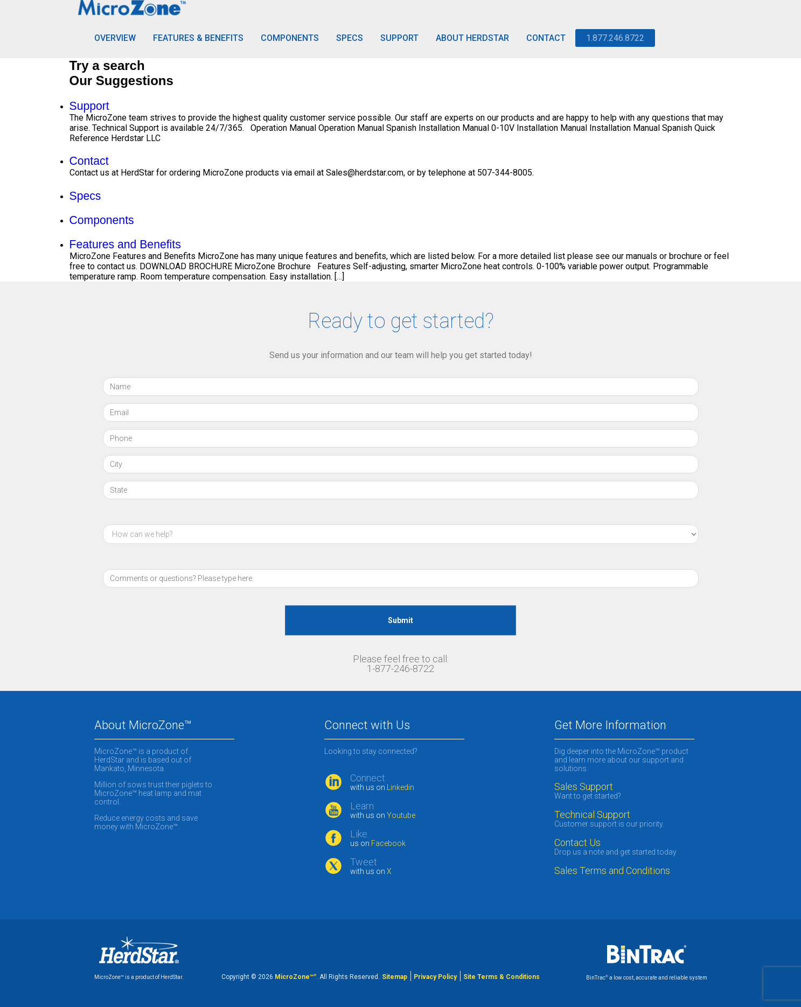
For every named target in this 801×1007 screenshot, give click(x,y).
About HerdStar (472, 38)
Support (399, 38)
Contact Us (577, 842)
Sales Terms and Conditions (612, 870)
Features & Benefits (198, 38)
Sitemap (394, 977)
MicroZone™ (295, 977)
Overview (115, 38)
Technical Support (592, 814)
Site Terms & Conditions (501, 977)
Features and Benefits (125, 244)
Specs (349, 38)
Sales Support (583, 786)
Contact (546, 38)
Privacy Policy (435, 977)
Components (290, 38)
